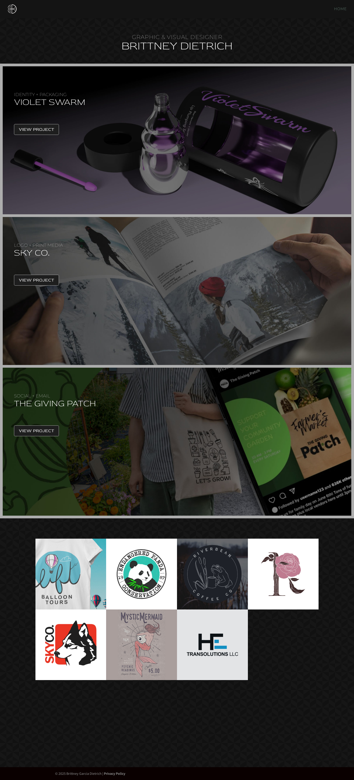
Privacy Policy (114, 773)
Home (340, 9)
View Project (36, 129)
